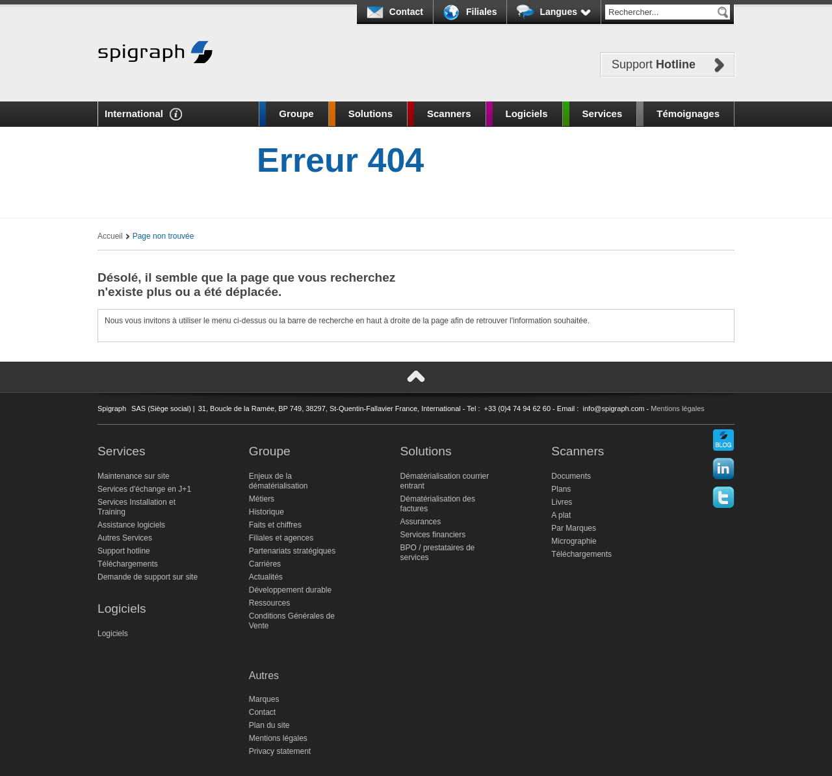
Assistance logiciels (131, 524)
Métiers (261, 498)
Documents (571, 476)
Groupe (296, 113)
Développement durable (290, 590)
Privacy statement (280, 751)
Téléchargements (128, 564)
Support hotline (124, 550)
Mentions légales (678, 408)
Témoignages (688, 113)
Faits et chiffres (275, 524)
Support (654, 64)
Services (602, 113)
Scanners (449, 113)
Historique (266, 511)
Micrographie (573, 541)
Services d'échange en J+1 (144, 489)
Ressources (269, 603)
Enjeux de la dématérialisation (278, 481)
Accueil (110, 236)
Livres (561, 502)
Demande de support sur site (148, 577)
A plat (561, 515)
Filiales (481, 12)
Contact (406, 12)
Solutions (370, 113)
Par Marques (573, 528)
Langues (565, 12)
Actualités (266, 577)
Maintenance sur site (134, 476)
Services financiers (433, 534)
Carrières (265, 564)
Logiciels (527, 113)
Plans (561, 489)
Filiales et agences (281, 537)
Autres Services (125, 537)
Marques (264, 699)
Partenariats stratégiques (292, 550)
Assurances (420, 521)
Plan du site (269, 725)
